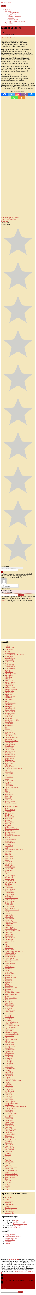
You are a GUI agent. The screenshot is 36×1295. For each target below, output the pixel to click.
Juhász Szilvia (9, 859)
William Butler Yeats (11, 1174)
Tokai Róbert (9, 1124)
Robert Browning (10, 1050)
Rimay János (8, 1048)
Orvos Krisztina (9, 1005)
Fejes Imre (8, 783)
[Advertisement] (18, 158)
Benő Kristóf (9, 705)
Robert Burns (9, 1052)
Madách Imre (9, 936)
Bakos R (7, 679)
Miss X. (7, 965)
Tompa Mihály (9, 1126)
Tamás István (9, 1119)
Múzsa (7, 971)
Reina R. (7, 1041)
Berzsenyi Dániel (10, 710)
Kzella (7, 912)
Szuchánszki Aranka (11, 1114)
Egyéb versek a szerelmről (16, 21)
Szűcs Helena (9, 1116)
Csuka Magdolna (10, 745)
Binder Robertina (10, 714)
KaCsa (7, 860)
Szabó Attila (8, 1093)
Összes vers (8, 9)
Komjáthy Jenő (9, 888)
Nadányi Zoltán (9, 974)
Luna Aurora (8, 933)
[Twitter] (11, 94)
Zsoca (6, 1188)
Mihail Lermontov (10, 957)
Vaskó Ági (8, 1155)
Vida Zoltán (8, 1164)
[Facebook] (4, 94)
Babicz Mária (9, 672)
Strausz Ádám (9, 1088)
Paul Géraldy (9, 1016)
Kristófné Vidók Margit (12, 910)
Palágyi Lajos (9, 1007)
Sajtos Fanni (8, 1060)
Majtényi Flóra (9, 941)
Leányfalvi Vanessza (11, 922)
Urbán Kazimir (9, 1138)
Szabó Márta (8, 1098)
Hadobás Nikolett (10, 814)
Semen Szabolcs (10, 1069)
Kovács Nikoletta (10, 909)
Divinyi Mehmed (10, 762)
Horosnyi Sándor (10, 833)
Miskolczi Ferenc (10, 964)
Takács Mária (9, 1117)
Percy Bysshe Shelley (11, 1022)
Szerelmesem (9, 1201)
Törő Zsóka (8, 1128)
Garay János (8, 800)
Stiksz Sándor (9, 1086)
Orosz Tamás (9, 1003)
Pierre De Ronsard (10, 1028)
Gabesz (7, 790)
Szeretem (7, 1200)
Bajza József (8, 677)
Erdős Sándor (9, 774)
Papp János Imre (10, 1010)
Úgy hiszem (8, 1210)
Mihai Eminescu (10, 955)
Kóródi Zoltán (9, 896)
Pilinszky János (9, 1029)
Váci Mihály (8, 1141)
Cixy (6, 727)
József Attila (8, 855)
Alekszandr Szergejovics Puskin (14, 655)
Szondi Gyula (9, 1112)
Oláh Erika (8, 1000)
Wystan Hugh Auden (11, 1178)
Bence (6, 702)
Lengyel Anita (9, 924)
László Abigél (9, 921)
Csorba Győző (9, 743)
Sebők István (9, 1067)
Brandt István (9, 726)
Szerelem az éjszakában (8, 219)
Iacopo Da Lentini (10, 840)
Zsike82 (7, 1186)
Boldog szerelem (13, 12)
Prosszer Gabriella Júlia (12, 1034)
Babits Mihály (9, 676)
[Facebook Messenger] (31, 94)
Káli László (8, 864)
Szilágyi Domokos (10, 1109)
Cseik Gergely (9, 733)
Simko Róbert (9, 1072)
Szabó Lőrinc (9, 1097)
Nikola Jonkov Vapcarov (12, 993)
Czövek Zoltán (9, 750)
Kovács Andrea (9, 902)
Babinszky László (10, 674)
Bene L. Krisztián (10, 703)
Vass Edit (7, 1157)
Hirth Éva (8, 826)
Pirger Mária (8, 1031)
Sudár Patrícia (9, 1090)
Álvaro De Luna (10, 658)
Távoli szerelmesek (11, 1212)
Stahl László (8, 1085)
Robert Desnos (9, 1053)
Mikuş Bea (8, 962)
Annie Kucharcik (10, 669)
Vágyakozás (12, 14)
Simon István (9, 1074)
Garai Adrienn (9, 795)
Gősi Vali (7, 805)
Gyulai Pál (8, 812)
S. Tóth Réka (9, 1057)
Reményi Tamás (9, 1043)
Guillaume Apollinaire (11, 807)
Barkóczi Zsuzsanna (11, 689)
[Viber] (24, 94)
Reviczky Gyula (10, 1047)
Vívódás (11, 18)
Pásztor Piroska (9, 1012)
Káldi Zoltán (8, 862)
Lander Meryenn (10, 919)
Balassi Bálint (9, 681)
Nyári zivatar (18, 1226)
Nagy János (8, 979)
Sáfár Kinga (8, 1059)
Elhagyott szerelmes (14, 16)
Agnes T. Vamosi (10, 653)
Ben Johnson (8, 700)
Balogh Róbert (9, 684)
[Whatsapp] (14, 97)
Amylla (7, 664)
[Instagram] (18, 94)
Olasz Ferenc (9, 1002)
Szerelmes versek (6, 2)
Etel (6, 776)
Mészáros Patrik (10, 950)
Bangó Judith (9, 686)
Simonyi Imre (9, 1076)
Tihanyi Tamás (9, 1122)
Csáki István (8, 731)
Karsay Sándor (9, 869)
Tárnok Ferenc (9, 1121)
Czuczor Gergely (10, 752)
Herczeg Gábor (9, 822)
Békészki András (10, 696)
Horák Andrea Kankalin (12, 829)
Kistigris (7, 886)
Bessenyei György (10, 712)
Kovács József (9, 905)
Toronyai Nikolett (10, 1129)
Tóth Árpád (8, 1133)
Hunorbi (7, 838)
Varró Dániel (8, 1152)
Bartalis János (9, 693)
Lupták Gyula (9, 934)
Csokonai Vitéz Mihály (12, 741)
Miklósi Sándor (9, 959)
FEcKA (7, 779)
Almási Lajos (9, 657)
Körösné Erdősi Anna (11, 898)
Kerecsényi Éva (9, 879)
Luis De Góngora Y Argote (13, 931)
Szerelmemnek (9, 1205)
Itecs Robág (15, 217)
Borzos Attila (9, 724)
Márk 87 (7, 947)
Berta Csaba (8, 707)
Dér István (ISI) (9, 758)
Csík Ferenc (8, 736)
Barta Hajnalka (9, 691)
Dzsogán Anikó (9, 767)
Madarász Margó (10, 938)
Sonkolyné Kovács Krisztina (13, 1081)
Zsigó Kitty (8, 1185)
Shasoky (7, 1071)
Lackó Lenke (9, 915)
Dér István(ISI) (9, 760)
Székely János (9, 1105)
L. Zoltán (7, 914)
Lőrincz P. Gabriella (11, 929)
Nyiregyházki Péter (11, 998)
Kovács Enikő (9, 903)
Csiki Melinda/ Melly (11, 738)
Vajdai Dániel (9, 1145)
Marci (6, 945)
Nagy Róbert (8, 983)
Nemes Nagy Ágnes (11, 988)
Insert (22, 1293)
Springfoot (8, 1083)
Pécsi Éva (8, 1021)
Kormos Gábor (9, 895)
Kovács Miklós (9, 907)
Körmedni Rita (9, 893)
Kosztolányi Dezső (10, 900)
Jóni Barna (8, 853)
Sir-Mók (7, 1078)
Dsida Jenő (8, 765)
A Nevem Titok (9, 648)
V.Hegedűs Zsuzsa (10, 1140)
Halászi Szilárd (9, 817)
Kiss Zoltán (8, 884)
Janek (6, 848)
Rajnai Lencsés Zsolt (11, 1040)
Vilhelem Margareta (11, 1167)
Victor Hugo (8, 1160)
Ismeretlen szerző (10, 843)
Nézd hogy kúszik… (11, 1208)
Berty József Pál (10, 708)
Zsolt (6, 1190)
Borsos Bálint (9, 722)
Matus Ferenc (9, 948)
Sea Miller (8, 1066)
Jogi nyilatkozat (18, 1272)
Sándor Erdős (9, 1064)
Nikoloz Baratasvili (11, 995)
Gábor (6, 791)
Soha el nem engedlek (20, 1224)
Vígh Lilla (8, 1166)
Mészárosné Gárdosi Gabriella (14, 952)
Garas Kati (8, 798)
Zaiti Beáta (8, 1181)
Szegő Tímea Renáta (11, 1102)
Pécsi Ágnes (8, 1019)
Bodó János (8, 717)
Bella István (8, 698)
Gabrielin (7, 793)
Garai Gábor (8, 796)
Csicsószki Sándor (10, 734)
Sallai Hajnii (8, 1062)
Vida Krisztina (9, 1162)
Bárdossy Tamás (10, 688)
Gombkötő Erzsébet (11, 803)
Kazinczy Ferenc (10, 876)
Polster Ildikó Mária (11, 1033)
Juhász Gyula (9, 857)
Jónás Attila (8, 852)
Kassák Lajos (9, 871)
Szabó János (8, 1095)
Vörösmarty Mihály (11, 1171)
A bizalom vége (9, 1213)
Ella (6, 771)
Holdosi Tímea (9, 827)
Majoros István (9, 940)
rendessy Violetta (10, 1045)
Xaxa (6, 1179)
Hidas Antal (8, 824)
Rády (6, 1038)
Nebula (7, 984)
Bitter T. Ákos (9, 715)
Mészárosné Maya (10, 953)
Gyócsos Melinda (10, 810)
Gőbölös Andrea (10, 802)
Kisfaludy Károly (10, 881)
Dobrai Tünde (9, 764)
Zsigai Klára (8, 1183)
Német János (8, 990)
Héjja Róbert (8, 821)
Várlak (7, 1207)
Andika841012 (9, 665)
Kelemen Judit (9, 878)
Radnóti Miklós (9, 1036)
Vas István (8, 1154)
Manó (6, 943)
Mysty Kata (8, 972)
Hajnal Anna (8, 815)
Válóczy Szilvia (9, 1148)
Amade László (9, 660)
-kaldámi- (8, 646)
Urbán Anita (8, 1136)
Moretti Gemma (9, 967)
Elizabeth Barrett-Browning (13, 769)
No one (7, 997)
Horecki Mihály (9, 831)
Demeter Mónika (10, 757)
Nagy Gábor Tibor (10, 978)
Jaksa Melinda (9, 846)
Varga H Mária (9, 1150)
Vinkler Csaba (9, 1169)
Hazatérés (8, 1203)
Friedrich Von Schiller (11, 788)
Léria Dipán (8, 926)
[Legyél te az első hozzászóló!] (10, 586)
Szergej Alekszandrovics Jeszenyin (15, 1107)
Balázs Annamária (10, 683)
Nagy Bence (8, 976)
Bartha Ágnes (9, 695)
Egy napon (4, 221)
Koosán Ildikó (9, 891)
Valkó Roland (9, 1147)
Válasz (3, 1289)
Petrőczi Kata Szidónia (12, 1026)
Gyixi (6, 809)
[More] (21, 97)
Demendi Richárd (10, 755)
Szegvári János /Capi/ (11, 1103)
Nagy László (8, 981)
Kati (6, 874)
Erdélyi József (9, 772)
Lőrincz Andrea (9, 928)
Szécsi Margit (9, 1100)
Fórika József (9, 786)
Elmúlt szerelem (13, 19)
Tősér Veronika (9, 1131)
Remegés (16, 1221)
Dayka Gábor (9, 753)
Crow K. (7, 729)
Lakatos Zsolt (9, 917)
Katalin (7, 872)
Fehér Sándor (9, 781)
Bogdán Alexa (9, 719)
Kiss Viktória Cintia (11, 883)
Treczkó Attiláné (10, 1135)
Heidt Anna (8, 819)
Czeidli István (9, 748)
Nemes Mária (9, 986)
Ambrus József (9, 662)
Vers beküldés (9, 23)
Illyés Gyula (8, 841)
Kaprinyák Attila (10, 867)
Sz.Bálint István (9, 1091)
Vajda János (8, 1143)
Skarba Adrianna (10, 1079)
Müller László (9, 969)
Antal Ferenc (9, 671)
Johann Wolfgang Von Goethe (14, 850)
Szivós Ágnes (9, 1110)
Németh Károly (9, 991)
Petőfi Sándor (9, 1024)
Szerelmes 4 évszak (19, 1223)
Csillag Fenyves (9, 740)
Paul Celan (8, 1014)
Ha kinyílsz (8, 1198)
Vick (6, 1159)
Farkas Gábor (9, 777)
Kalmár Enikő (9, 865)
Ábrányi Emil (9, 650)
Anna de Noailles (10, 667)
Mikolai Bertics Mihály (12, 960)
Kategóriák (8, 11)
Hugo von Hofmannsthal (12, 836)
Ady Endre (8, 652)
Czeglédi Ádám (9, 746)
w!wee (7, 1172)
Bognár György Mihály (12, 721)
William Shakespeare (11, 1176)
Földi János (8, 784)
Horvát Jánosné (9, 834)
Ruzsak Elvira (9, 1055)
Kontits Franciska (10, 890)
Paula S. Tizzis (9, 1017)
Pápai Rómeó (9, 1009)
